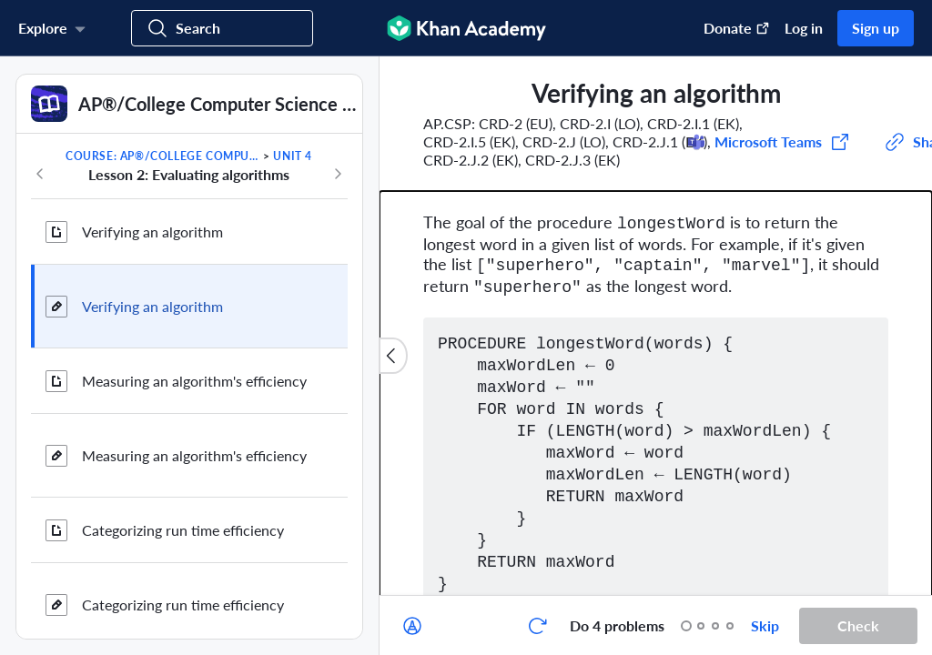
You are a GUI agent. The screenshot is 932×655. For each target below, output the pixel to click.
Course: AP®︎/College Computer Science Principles (163, 156)
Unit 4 (292, 156)
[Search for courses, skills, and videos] (222, 28)
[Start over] (537, 626)
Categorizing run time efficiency (183, 530)
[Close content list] (393, 356)
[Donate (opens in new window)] (728, 28)
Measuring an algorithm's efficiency (194, 380)
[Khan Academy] (466, 28)
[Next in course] (338, 174)
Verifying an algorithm (152, 231)
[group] (656, 325)
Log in (804, 27)
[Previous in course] (40, 174)
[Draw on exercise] (412, 626)
